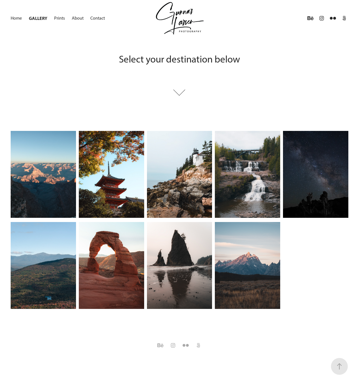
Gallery (38, 18)
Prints (59, 18)
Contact (97, 18)
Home (16, 18)
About (78, 18)
